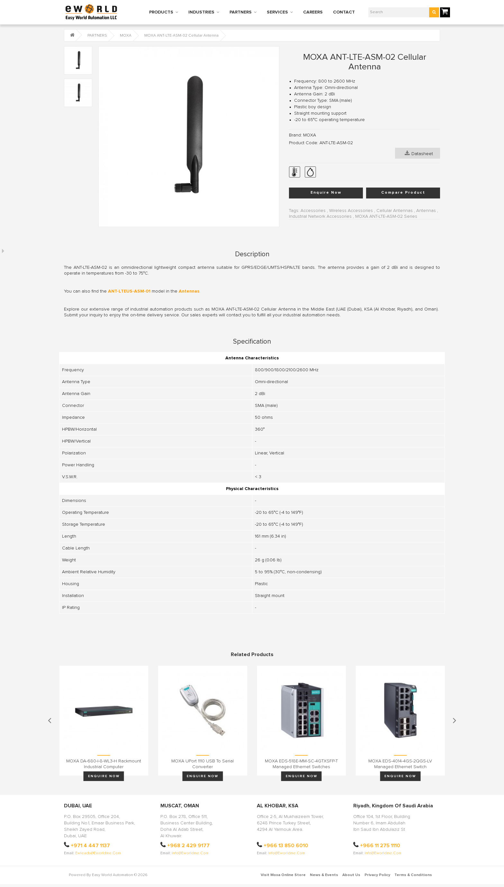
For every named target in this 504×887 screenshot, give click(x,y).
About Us (351, 875)
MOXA (125, 36)
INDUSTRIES (201, 12)
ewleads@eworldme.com (98, 853)
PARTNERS (241, 12)
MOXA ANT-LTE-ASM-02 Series (386, 216)
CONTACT (344, 12)
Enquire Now (325, 193)
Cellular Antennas (394, 210)
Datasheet (419, 153)
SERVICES (277, 12)
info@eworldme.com (190, 853)
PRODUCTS (161, 12)
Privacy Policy (377, 875)
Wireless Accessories (351, 210)
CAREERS (313, 12)
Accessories (313, 210)
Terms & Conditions (413, 875)
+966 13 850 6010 (286, 845)
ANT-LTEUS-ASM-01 (129, 291)
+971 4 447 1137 (90, 845)
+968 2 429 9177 (188, 845)
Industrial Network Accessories (320, 216)
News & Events (324, 875)
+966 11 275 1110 (380, 845)
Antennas (426, 210)
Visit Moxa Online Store (283, 875)
